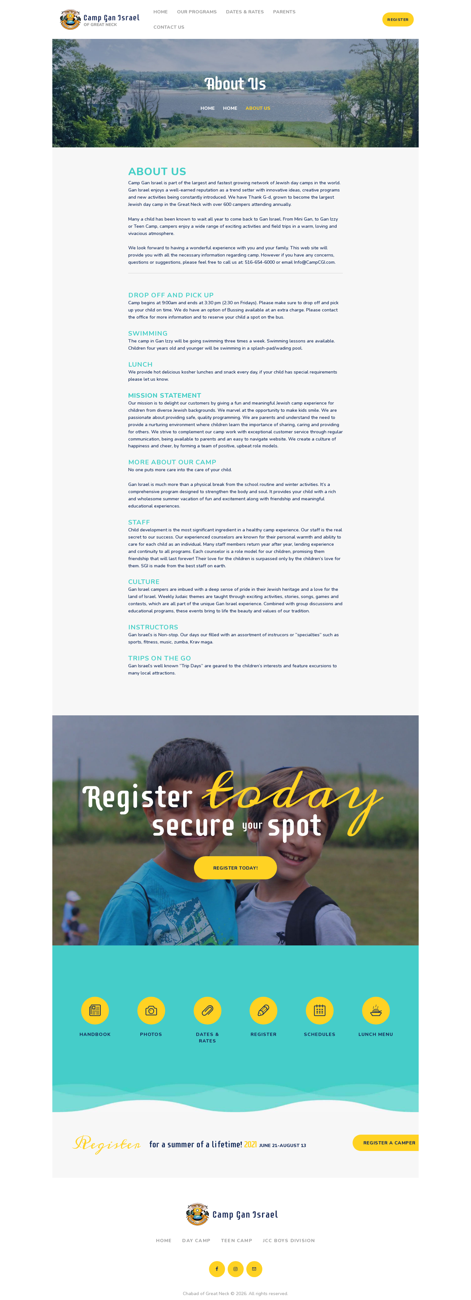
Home (208, 96)
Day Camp (196, 1229)
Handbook (95, 1023)
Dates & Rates (207, 1026)
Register (264, 1023)
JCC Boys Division (289, 1229)
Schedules (320, 1023)
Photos (151, 1023)
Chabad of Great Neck (206, 1282)
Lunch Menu (375, 1023)
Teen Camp (237, 1229)
